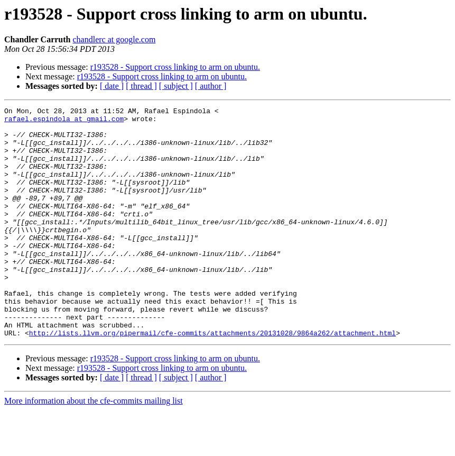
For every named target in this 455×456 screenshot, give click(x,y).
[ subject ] (176, 85)
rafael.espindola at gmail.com (64, 121)
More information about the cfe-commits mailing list (93, 446)
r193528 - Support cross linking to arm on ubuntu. (175, 66)
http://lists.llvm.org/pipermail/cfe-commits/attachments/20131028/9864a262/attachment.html (212, 379)
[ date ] (112, 85)
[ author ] (211, 85)
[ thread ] (141, 85)
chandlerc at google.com (114, 39)
